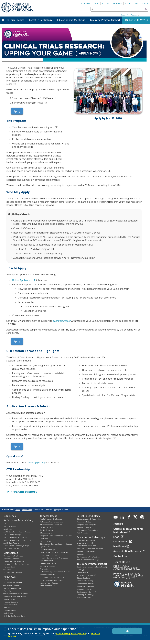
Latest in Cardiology (88, 515)
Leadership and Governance (14, 596)
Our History (7, 591)
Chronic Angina (46, 533)
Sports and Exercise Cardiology (52, 577)
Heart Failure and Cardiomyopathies (54, 552)
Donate (144, 3)
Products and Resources (86, 546)
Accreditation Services (85, 575)
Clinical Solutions (83, 578)
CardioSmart (81, 573)
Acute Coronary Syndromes (51, 519)
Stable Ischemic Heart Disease (52, 580)
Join (136, 3)
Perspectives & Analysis (86, 525)
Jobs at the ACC (9, 608)
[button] (145, 9)
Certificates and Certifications (88, 557)
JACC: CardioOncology (12, 535)
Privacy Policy (78, 633)
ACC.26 (105, 3)
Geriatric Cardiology (47, 550)
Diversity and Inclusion (12, 588)
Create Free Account (129, 15)
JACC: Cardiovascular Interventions (17, 540)
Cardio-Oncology (46, 530)
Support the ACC (10, 605)
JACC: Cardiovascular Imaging (15, 537)
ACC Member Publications (87, 530)
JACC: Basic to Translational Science (17, 532)
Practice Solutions (84, 598)
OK (127, 631)
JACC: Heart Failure (11, 548)
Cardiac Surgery (46, 527)
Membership (27, 510)
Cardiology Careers (84, 595)
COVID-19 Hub (45, 541)
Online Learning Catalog (86, 540)
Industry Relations (10, 602)
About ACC (9, 576)
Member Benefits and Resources (16, 564)
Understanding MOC (85, 543)
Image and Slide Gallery (86, 551)
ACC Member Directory (12, 573)
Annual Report (9, 599)
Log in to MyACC (138, 20)
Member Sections (10, 567)
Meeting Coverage (84, 527)
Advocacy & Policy (84, 522)
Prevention (44, 569)
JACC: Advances (9, 526)
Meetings (80, 554)
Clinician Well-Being (85, 581)
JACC (96, 3)
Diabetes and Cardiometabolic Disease (56, 544)
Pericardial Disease (47, 566)
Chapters (7, 570)
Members (117, 3)
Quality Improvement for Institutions (91, 567)
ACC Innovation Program (12, 583)
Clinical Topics (15, 20)
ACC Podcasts (82, 533)
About (128, 3)
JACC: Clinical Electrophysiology (16, 546)
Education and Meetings (71, 20)
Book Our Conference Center (14, 616)
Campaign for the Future (13, 556)
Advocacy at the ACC (85, 589)
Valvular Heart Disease (49, 583)
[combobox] (117, 9)
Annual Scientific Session (86, 560)
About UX (7, 580)
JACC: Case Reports (11, 543)
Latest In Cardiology (40, 20)
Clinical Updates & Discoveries (88, 519)
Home (3, 19)
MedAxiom (119, 546)
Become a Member (11, 559)
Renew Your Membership (13, 561)
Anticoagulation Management (51, 522)
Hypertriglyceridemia (48, 555)
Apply (17, 111)
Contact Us (120, 556)
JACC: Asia (7, 529)
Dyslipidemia (45, 547)
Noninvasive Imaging (48, 563)
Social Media (8, 613)
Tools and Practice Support (105, 20)
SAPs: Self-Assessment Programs (90, 548)
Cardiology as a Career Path (87, 592)
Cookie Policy (63, 633)
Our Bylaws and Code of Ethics (15, 594)
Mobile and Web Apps (85, 586)
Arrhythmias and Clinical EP (51, 525)
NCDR (79, 570)
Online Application (22, 280)
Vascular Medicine (47, 586)
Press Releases (9, 610)
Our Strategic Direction (12, 585)
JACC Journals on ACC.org (18, 520)
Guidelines (85, 3)
